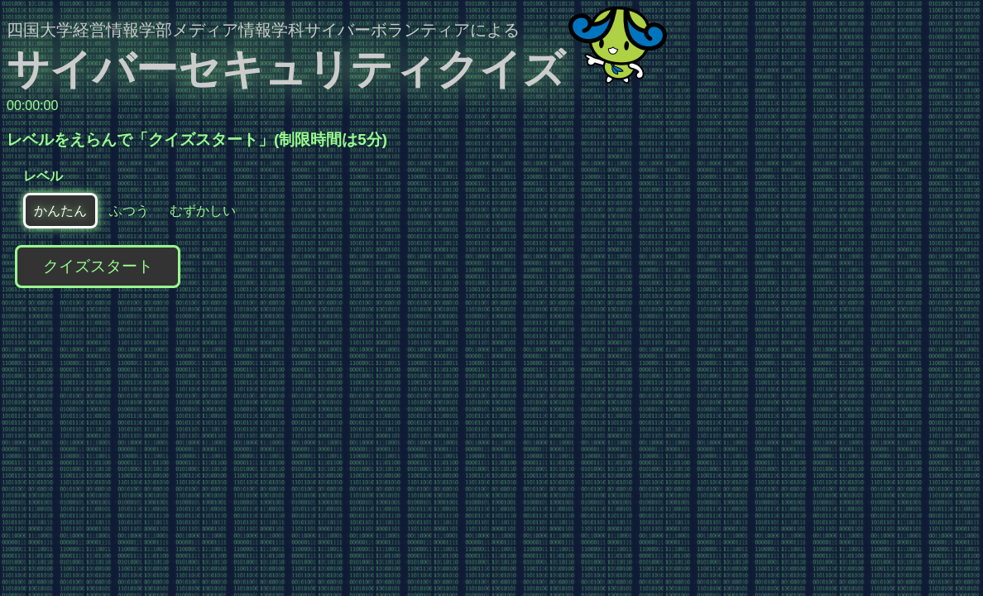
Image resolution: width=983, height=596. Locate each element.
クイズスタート (98, 266)
